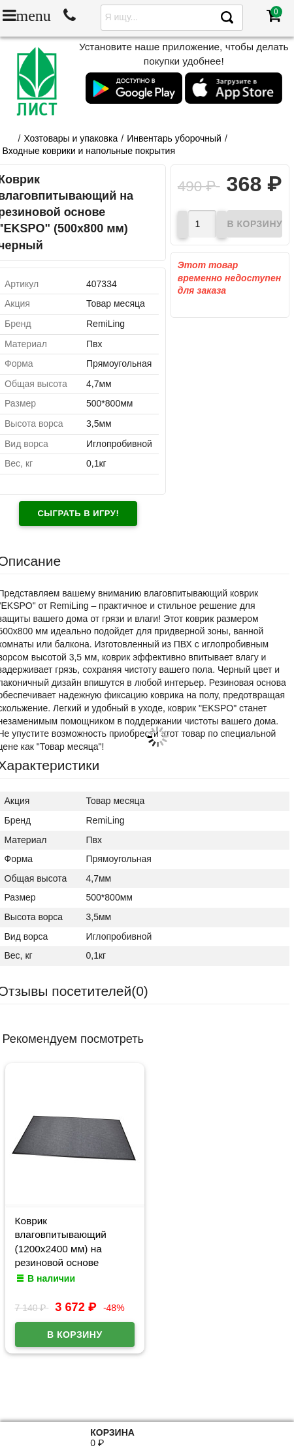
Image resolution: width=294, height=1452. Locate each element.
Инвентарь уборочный (174, 138)
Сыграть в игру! (78, 513)
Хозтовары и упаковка (71, 138)
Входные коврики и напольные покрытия (89, 151)
